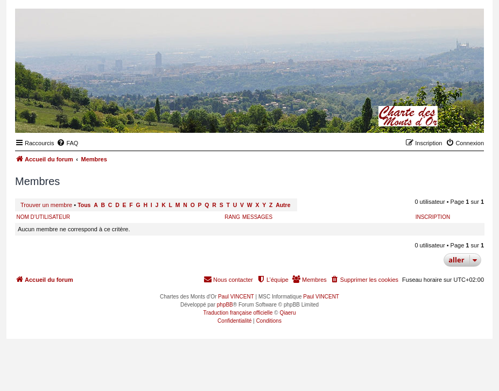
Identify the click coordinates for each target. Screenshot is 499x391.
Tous (84, 205)
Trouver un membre (46, 205)
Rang (232, 217)
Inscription (433, 217)
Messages (257, 217)
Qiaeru (287, 313)
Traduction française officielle (238, 313)
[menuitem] (67, 143)
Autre (283, 205)
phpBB (225, 305)
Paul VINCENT (236, 297)
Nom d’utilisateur (44, 217)
